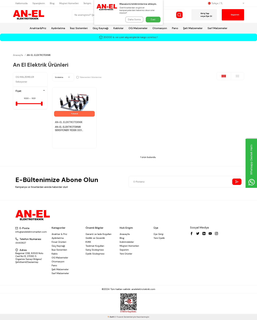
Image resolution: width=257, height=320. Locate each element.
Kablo (55, 253)
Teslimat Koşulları (95, 245)
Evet (153, 19)
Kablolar (118, 28)
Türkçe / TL (226, 3)
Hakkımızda (21, 3)
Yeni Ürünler (126, 253)
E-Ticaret (119, 317)
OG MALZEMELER (25, 76)
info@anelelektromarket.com (31, 231)
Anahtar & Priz (59, 234)
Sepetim (124, 249)
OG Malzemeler (138, 28)
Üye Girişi (158, 234)
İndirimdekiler (127, 241)
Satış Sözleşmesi (95, 249)
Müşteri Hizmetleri (69, 3)
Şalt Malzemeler (193, 28)
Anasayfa (18, 55)
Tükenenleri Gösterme (88, 77)
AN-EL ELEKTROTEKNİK (39, 55)
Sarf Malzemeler (217, 28)
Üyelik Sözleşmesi (95, 253)
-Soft (111, 317)
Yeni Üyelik (159, 238)
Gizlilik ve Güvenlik (95, 238)
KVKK (88, 241)
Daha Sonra (134, 19)
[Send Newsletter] (236, 182)
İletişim (87, 3)
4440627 (20, 242)
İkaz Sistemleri (79, 28)
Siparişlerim (38, 3)
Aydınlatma (58, 28)
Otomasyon (159, 28)
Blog (52, 3)
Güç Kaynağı (101, 28)
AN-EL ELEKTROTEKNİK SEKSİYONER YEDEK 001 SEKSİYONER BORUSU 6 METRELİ (73, 128)
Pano (175, 28)
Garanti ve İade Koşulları (98, 234)
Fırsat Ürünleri (59, 241)
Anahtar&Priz (38, 28)
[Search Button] (179, 15)
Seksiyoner (21, 81)
